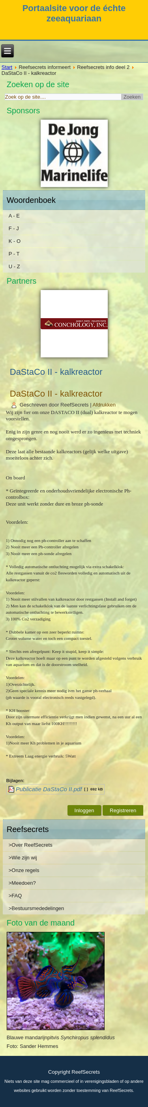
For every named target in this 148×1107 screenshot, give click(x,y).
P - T (14, 254)
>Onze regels (24, 870)
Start (7, 67)
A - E (14, 216)
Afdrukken (104, 405)
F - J (14, 228)
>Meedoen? (22, 883)
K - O (15, 241)
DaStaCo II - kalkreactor (56, 394)
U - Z (14, 266)
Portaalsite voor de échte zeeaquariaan (74, 13)
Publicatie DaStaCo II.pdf (49, 789)
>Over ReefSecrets (30, 845)
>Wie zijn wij (23, 858)
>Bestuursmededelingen (36, 908)
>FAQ (15, 896)
